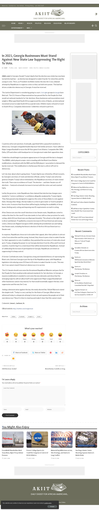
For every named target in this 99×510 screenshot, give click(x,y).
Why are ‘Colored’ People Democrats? (82, 242)
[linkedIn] (56, 353)
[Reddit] (62, 353)
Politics (36, 68)
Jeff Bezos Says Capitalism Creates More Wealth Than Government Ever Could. (82, 211)
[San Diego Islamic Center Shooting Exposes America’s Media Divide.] (86, 441)
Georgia (58, 92)
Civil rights (44, 92)
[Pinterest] (50, 353)
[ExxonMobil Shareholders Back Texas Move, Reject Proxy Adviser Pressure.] (13, 441)
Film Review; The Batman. (82, 269)
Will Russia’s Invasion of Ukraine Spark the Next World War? (85, 261)
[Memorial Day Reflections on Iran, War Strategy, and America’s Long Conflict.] (62, 441)
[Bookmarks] (96, 14)
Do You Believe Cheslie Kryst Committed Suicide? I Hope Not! (84, 284)
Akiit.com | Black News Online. (57, 503)
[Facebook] (20, 353)
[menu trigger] (5, 25)
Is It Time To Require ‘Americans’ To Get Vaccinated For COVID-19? (85, 293)
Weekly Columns (44, 68)
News (31, 68)
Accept (24, 506)
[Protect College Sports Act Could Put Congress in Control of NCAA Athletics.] (37, 441)
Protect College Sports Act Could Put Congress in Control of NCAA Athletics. (36, 454)
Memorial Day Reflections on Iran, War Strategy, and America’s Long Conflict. (82, 189)
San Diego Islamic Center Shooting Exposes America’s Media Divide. (86, 454)
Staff (5, 68)
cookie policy (24, 502)
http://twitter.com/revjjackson (24, 309)
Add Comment (23, 68)
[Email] (13, 358)
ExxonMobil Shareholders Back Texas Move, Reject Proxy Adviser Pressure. (11, 454)
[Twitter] (38, 353)
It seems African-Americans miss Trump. (84, 251)
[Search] (96, 25)
